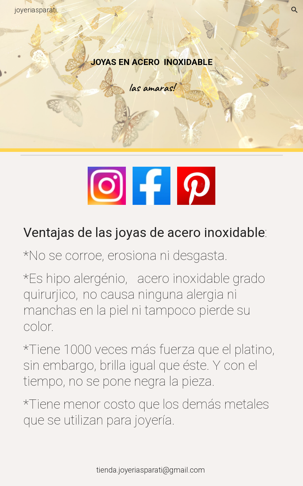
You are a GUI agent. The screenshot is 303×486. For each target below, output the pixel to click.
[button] (294, 9)
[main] (152, 62)
